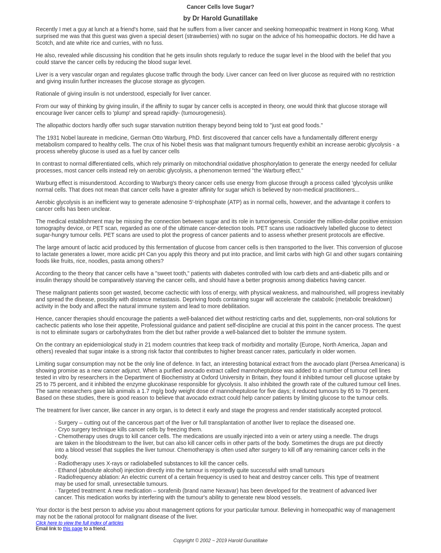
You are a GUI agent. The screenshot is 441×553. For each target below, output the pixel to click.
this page (73, 528)
